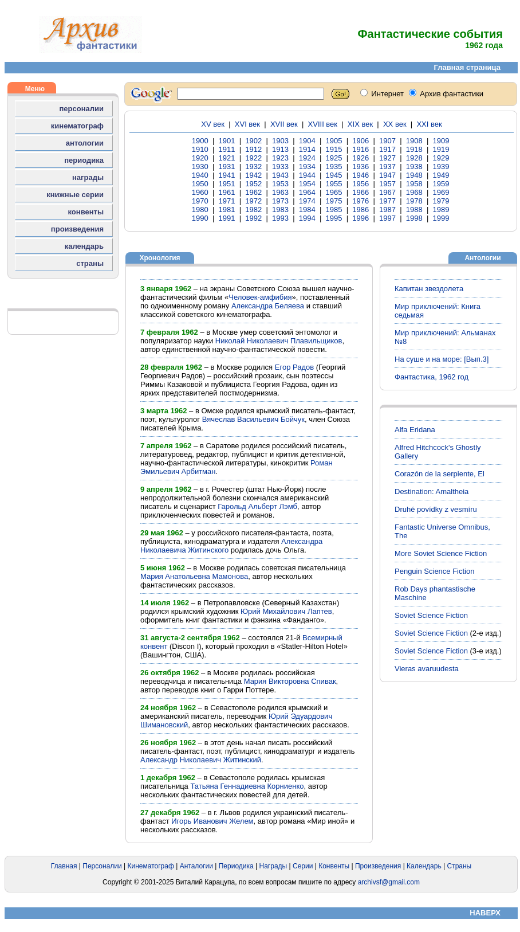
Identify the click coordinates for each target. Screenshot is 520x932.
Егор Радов (294, 367)
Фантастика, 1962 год (431, 377)
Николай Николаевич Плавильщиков (278, 340)
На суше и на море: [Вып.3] (442, 359)
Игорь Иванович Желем (212, 821)
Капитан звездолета (429, 288)
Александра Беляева (267, 305)
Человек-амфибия (260, 297)
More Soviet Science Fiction (441, 553)
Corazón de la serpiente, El (439, 473)
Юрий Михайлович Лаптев (286, 611)
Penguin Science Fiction (434, 571)
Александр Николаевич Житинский (200, 759)
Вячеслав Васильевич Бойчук (253, 419)
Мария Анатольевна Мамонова (194, 576)
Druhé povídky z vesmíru (436, 509)
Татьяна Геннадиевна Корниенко (247, 786)
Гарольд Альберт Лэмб (257, 506)
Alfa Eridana (415, 429)
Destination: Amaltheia (431, 491)
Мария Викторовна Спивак (290, 681)
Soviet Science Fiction (431, 615)
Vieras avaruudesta (427, 668)
